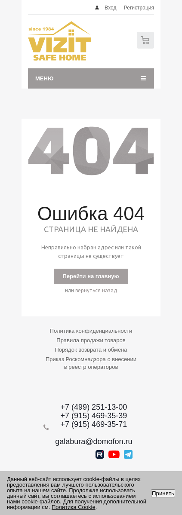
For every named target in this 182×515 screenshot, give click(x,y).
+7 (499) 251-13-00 (94, 407)
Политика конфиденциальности (91, 331)
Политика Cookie (74, 507)
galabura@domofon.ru (93, 441)
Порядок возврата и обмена (91, 349)
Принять (163, 493)
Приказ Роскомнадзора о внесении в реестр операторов (91, 363)
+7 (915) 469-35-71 (94, 424)
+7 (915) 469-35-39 (94, 415)
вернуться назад (96, 290)
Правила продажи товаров (90, 340)
